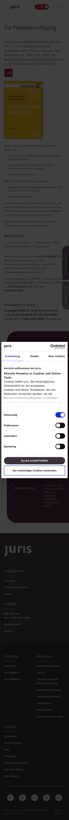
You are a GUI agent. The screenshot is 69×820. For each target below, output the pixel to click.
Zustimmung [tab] (12, 356)
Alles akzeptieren (34, 460)
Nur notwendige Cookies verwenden (34, 470)
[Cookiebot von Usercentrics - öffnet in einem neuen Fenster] (50, 347)
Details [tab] (34, 356)
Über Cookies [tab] (56, 356)
